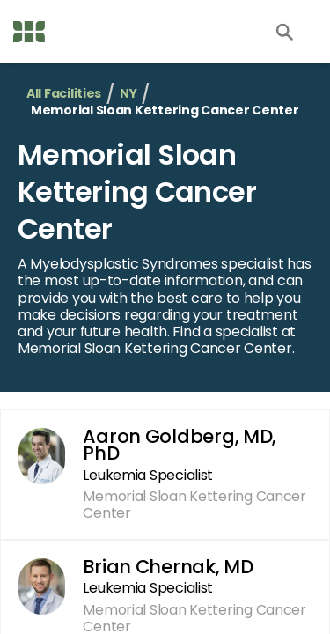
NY (128, 93)
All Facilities (63, 93)
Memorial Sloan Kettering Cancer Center (137, 191)
